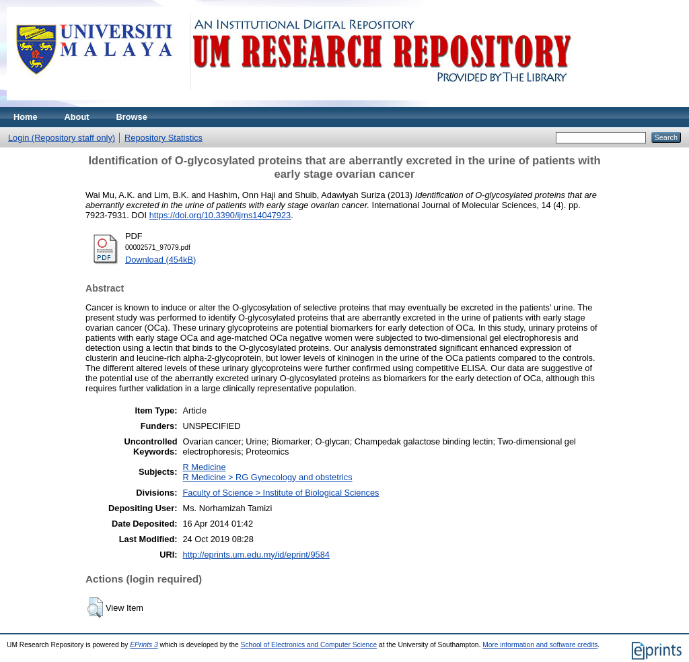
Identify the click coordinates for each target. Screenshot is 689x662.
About (77, 117)
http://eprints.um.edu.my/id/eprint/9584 (255, 555)
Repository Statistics (163, 138)
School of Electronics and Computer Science (309, 645)
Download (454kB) (160, 260)
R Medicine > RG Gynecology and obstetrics (267, 477)
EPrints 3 (144, 645)
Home (25, 117)
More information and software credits (539, 645)
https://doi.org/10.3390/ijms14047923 (220, 215)
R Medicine (203, 467)
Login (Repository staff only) (61, 138)
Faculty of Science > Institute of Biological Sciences (280, 493)
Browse (131, 117)
